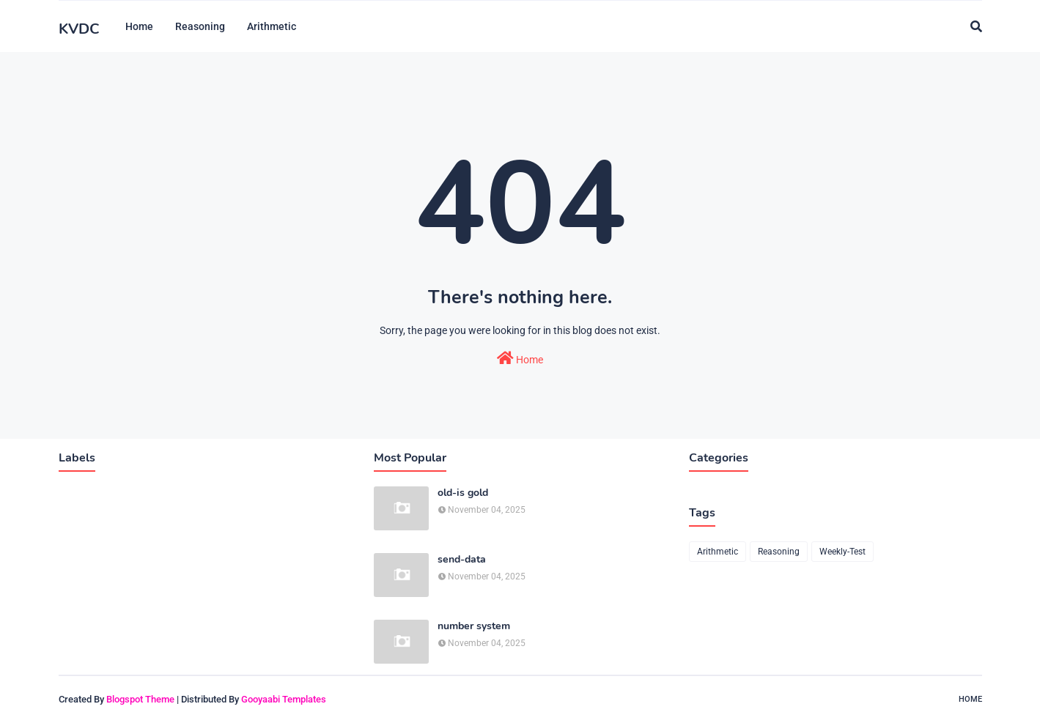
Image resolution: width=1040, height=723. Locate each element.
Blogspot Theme (140, 699)
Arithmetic (717, 551)
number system (474, 626)
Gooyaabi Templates (283, 699)
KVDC (79, 29)
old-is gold (463, 493)
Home (520, 358)
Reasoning (779, 551)
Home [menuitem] (139, 26)
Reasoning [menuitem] (200, 26)
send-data (462, 559)
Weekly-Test (842, 551)
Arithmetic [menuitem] (271, 26)
